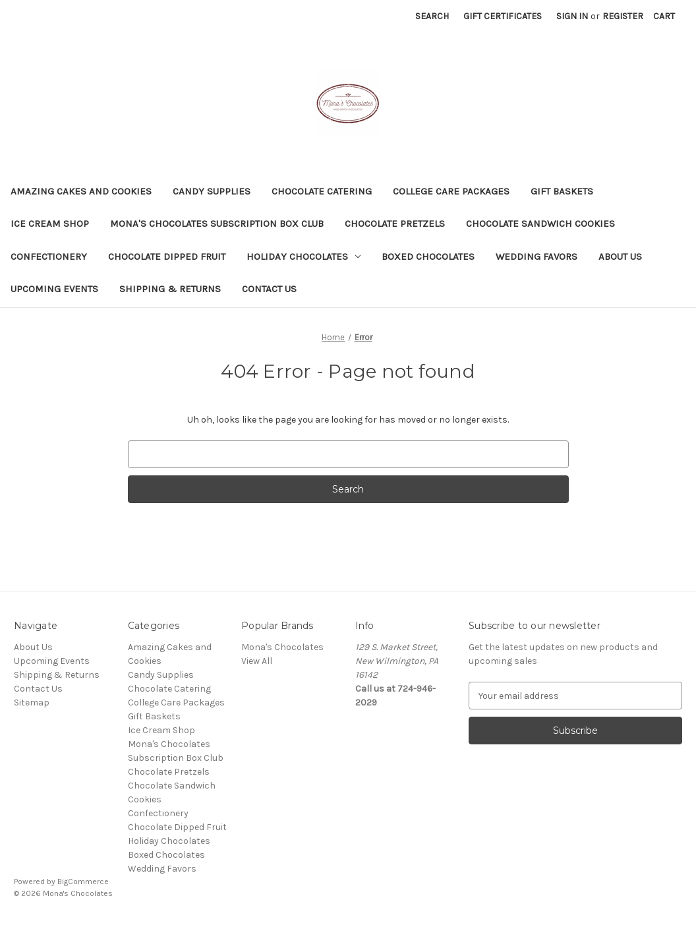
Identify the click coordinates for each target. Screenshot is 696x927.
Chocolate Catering (322, 191)
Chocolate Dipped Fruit (166, 256)
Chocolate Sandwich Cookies (540, 223)
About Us (620, 256)
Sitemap (31, 702)
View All (256, 661)
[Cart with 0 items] (664, 16)
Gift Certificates (502, 16)
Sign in (572, 16)
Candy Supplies (211, 191)
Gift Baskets (562, 191)
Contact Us (269, 289)
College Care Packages (451, 191)
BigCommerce (83, 881)
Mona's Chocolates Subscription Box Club (217, 223)
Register (622, 16)
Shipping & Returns (170, 289)
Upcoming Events (54, 289)
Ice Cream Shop (50, 223)
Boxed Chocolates (428, 256)
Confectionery (49, 256)
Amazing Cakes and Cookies (81, 191)
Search (432, 16)
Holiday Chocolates (303, 256)
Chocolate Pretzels (395, 223)
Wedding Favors (536, 256)
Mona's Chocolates (282, 647)
